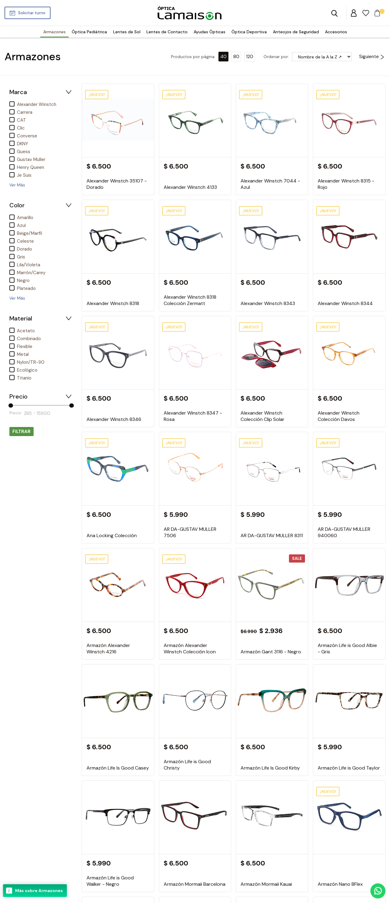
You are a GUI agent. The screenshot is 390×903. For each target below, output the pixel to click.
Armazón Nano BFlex (340, 884)
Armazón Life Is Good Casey (118, 768)
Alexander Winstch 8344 (345, 303)
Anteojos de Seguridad (296, 31)
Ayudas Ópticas (209, 31)
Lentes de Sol (126, 31)
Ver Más (17, 185)
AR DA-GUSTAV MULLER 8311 (272, 535)
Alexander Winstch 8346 (114, 419)
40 (223, 57)
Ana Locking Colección (112, 535)
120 (249, 57)
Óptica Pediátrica (89, 31)
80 (236, 57)
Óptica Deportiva (249, 31)
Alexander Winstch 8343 (268, 303)
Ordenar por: (276, 56)
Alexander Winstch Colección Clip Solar (262, 416)
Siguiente (372, 57)
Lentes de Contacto (167, 31)
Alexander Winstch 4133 (190, 187)
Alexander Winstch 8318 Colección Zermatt (190, 300)
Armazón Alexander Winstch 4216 (108, 648)
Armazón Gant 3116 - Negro (271, 652)
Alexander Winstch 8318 (113, 303)
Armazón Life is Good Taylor (349, 768)
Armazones (54, 31)
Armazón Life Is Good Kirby (270, 768)
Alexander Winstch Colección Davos (338, 416)
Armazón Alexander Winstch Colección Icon (190, 648)
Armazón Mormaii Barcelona (194, 884)
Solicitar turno (31, 12)
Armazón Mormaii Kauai (266, 884)
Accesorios (336, 31)
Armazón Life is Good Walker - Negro (110, 881)
